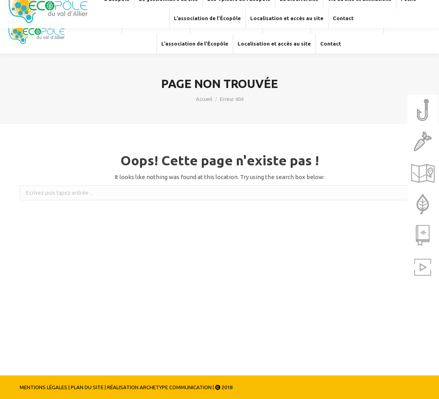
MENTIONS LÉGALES (43, 387)
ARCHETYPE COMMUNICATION (176, 387)
